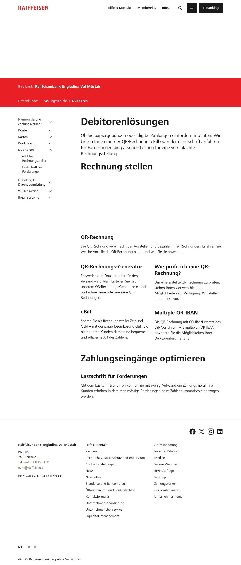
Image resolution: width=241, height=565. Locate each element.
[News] (90, 470)
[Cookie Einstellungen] (100, 464)
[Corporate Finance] (167, 490)
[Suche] (180, 8)
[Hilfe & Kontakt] (97, 444)
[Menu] (192, 8)
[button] (50, 122)
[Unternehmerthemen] (169, 496)
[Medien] (159, 457)
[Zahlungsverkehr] (166, 483)
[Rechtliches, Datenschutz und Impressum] (115, 457)
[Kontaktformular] (97, 496)
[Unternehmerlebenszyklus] (104, 509)
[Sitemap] (160, 477)
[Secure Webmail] (166, 464)
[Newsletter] (93, 477)
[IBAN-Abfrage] (164, 470)
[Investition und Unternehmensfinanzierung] (105, 503)
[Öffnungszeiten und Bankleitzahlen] (110, 490)
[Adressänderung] (166, 444)
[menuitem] (119, 8)
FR (214, 546)
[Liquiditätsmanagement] (102, 516)
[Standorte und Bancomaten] (105, 483)
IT (221, 546)
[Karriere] (91, 451)
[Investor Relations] (167, 451)
